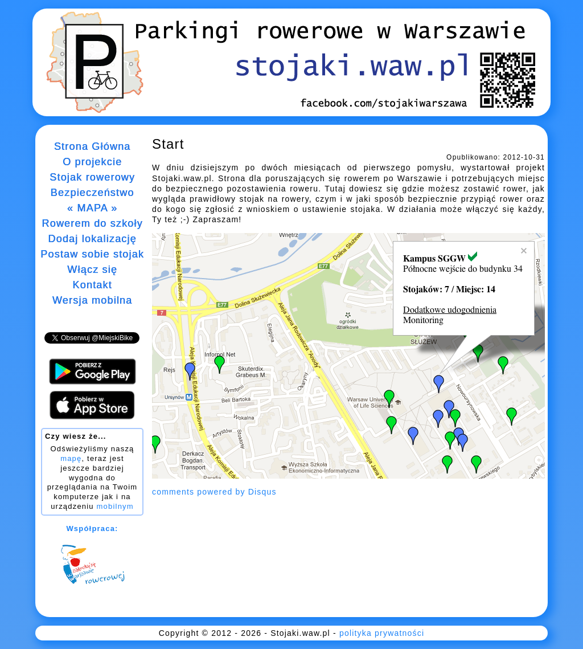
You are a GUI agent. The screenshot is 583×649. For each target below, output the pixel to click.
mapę (70, 458)
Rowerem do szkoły (92, 223)
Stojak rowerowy (92, 177)
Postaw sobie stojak (92, 254)
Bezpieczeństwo (92, 192)
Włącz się (92, 269)
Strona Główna (92, 146)
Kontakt (92, 285)
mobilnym (115, 506)
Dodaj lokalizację (92, 238)
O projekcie (92, 162)
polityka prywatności (381, 633)
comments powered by (214, 491)
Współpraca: (92, 528)
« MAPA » (92, 208)
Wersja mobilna (92, 300)
